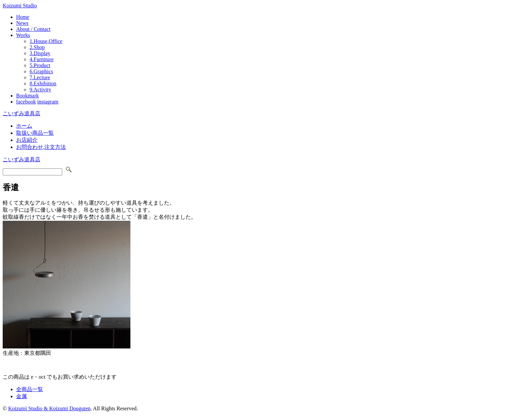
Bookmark (27, 95)
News (22, 23)
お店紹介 (27, 140)
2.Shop (37, 47)
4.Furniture (42, 59)
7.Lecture (40, 77)
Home (22, 17)
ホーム (24, 126)
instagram (47, 102)
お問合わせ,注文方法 (41, 147)
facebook (26, 102)
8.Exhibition (43, 83)
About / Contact (33, 29)
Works (23, 35)
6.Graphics (41, 71)
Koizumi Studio (20, 5)
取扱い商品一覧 (35, 133)
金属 (21, 396)
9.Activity (40, 89)
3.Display (40, 53)
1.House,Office (46, 41)
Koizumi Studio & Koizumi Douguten (49, 408)
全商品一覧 (29, 389)
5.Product (40, 65)
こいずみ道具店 (21, 113)
